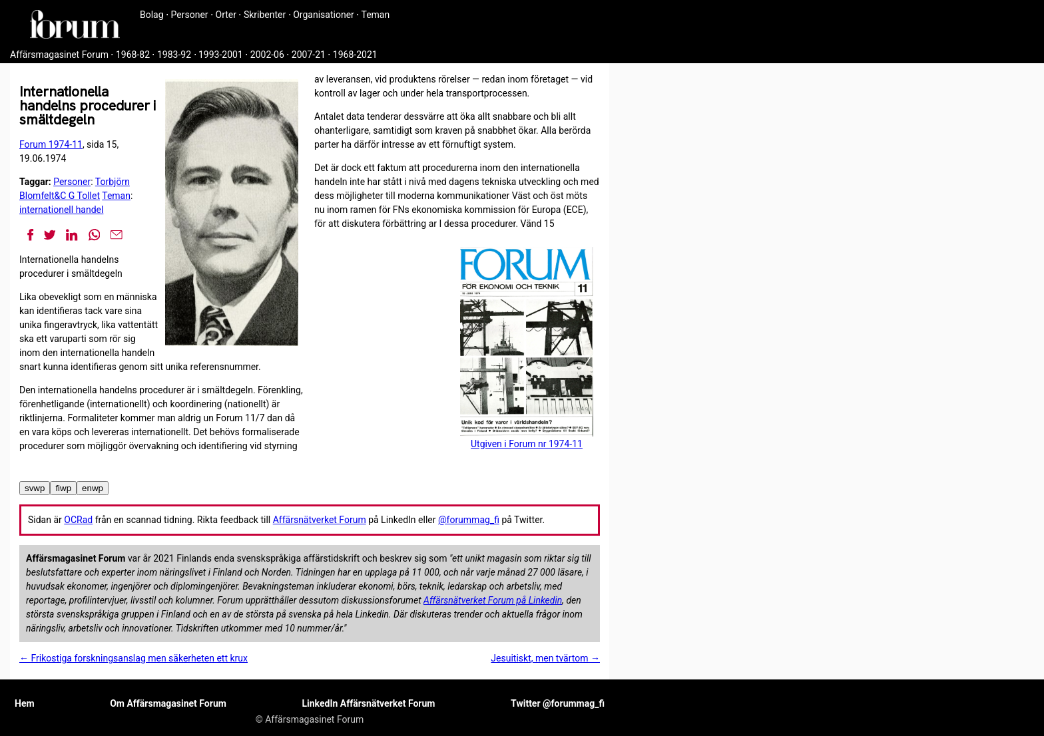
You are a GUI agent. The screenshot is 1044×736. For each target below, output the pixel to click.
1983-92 (174, 54)
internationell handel (61, 209)
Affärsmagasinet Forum (59, 54)
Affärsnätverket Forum (319, 519)
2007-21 (309, 54)
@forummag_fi (468, 519)
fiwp (63, 488)
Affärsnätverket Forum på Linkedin (492, 600)
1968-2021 (355, 54)
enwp (92, 488)
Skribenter (265, 14)
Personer (189, 14)
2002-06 (267, 54)
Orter (226, 14)
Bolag (152, 14)
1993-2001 (220, 54)
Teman (375, 14)
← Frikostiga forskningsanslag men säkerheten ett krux (133, 658)
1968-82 (133, 54)
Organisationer (323, 14)
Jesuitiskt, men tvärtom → (545, 658)
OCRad (78, 519)
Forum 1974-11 (51, 144)
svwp (35, 488)
